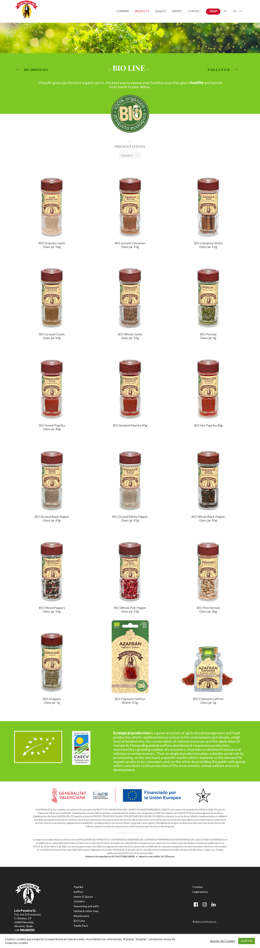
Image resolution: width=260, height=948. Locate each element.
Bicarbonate (81, 916)
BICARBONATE (31, 69)
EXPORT (177, 11)
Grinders (79, 901)
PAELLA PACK (224, 69)
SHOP (213, 11)
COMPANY (122, 11)
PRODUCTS (142, 11)
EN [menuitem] (241, 11)
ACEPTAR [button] (246, 941)
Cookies (198, 887)
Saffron (78, 891)
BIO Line (79, 920)
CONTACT (194, 11)
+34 (24, 930)
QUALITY (160, 11)
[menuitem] (235, 10)
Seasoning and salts (86, 906)
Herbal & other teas (86, 911)
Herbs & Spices (83, 896)
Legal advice (200, 891)
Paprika (78, 887)
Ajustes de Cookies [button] (222, 941)
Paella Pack (81, 925)
